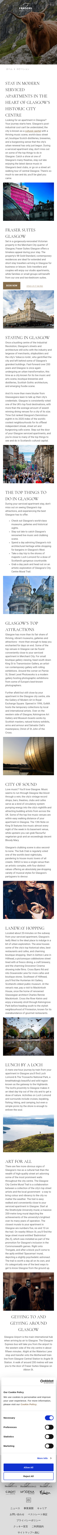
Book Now (11, 285)
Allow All (28, 1467)
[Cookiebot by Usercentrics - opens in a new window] (41, 1381)
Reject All (28, 1476)
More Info (42, 1458)
